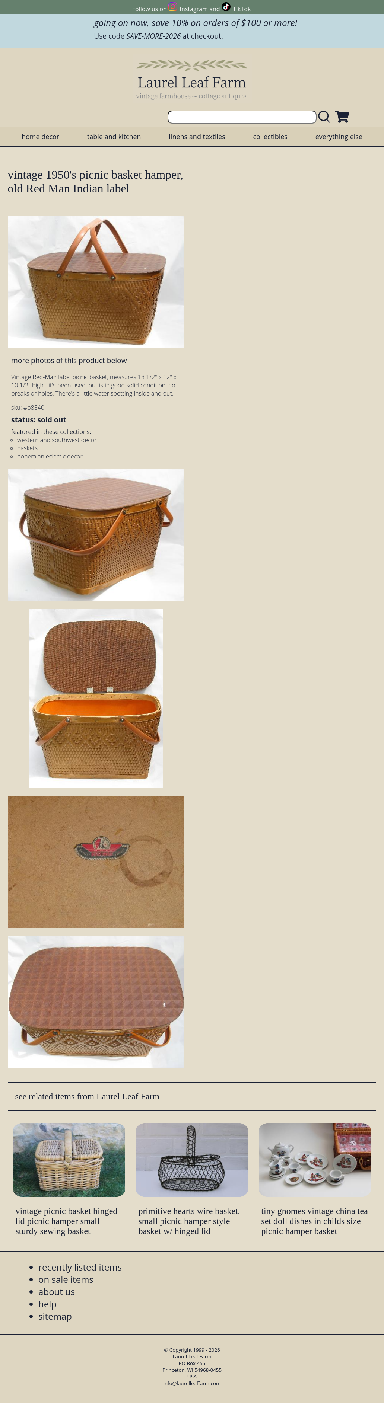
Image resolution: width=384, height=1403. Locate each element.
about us (56, 1291)
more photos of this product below (69, 360)
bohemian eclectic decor (50, 456)
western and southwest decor (56, 440)
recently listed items (80, 1267)
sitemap (55, 1316)
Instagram (194, 9)
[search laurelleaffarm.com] (326, 117)
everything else (338, 136)
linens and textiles (197, 136)
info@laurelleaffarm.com (192, 1383)
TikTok (242, 9)
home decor (40, 136)
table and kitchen (114, 136)
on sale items (65, 1279)
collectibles (270, 136)
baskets (27, 448)
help (47, 1304)
